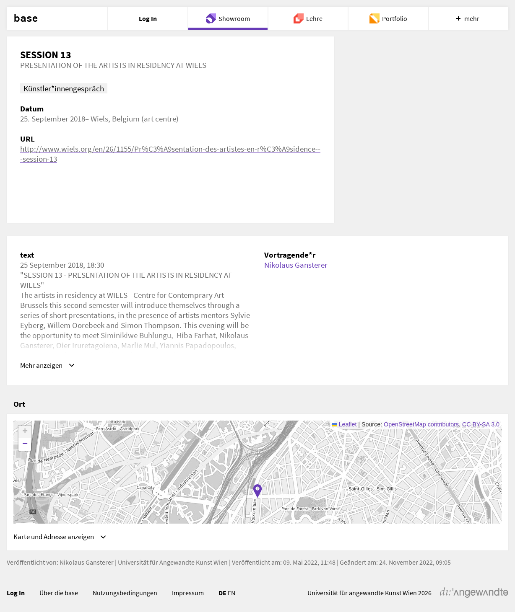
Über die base (58, 593)
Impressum (188, 593)
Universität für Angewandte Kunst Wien (173, 562)
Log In (16, 593)
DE (222, 593)
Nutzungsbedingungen (125, 593)
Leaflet (344, 422)
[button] (257, 489)
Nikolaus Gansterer (296, 265)
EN (231, 593)
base (25, 18)
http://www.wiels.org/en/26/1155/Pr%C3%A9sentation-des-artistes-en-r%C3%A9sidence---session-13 (170, 154)
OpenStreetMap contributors (421, 422)
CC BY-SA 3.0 (480, 422)
